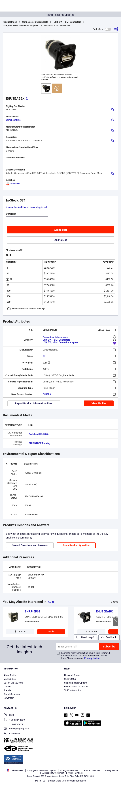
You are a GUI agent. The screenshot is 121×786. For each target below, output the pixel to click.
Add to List (60, 239)
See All (51, 602)
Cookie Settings (75, 773)
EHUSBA (47, 394)
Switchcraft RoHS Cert (39, 434)
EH (44, 356)
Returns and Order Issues (76, 686)
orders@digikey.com (16, 729)
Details (51, 631)
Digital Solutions (12, 694)
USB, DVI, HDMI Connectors (67, 22)
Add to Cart (60, 229)
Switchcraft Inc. (13, 120)
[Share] (116, 29)
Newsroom (9, 698)
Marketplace (10, 679)
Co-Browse (12, 733)
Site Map (8, 690)
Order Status (70, 679)
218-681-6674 (13, 724)
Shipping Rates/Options (75, 683)
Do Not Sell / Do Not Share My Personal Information (60, 781)
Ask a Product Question (76, 545)
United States (15, 770)
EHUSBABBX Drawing (39, 443)
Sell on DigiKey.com (13, 683)
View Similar (99, 403)
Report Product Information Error (34, 403)
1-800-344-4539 (14, 720)
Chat (9, 715)
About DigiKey (11, 675)
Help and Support (72, 675)
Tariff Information (72, 690)
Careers (7, 686)
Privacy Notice (91, 658)
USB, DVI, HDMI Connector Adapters (20, 25)
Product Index (10, 22)
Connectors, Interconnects (35, 22)
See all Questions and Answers (30, 545)
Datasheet (13, 183)
